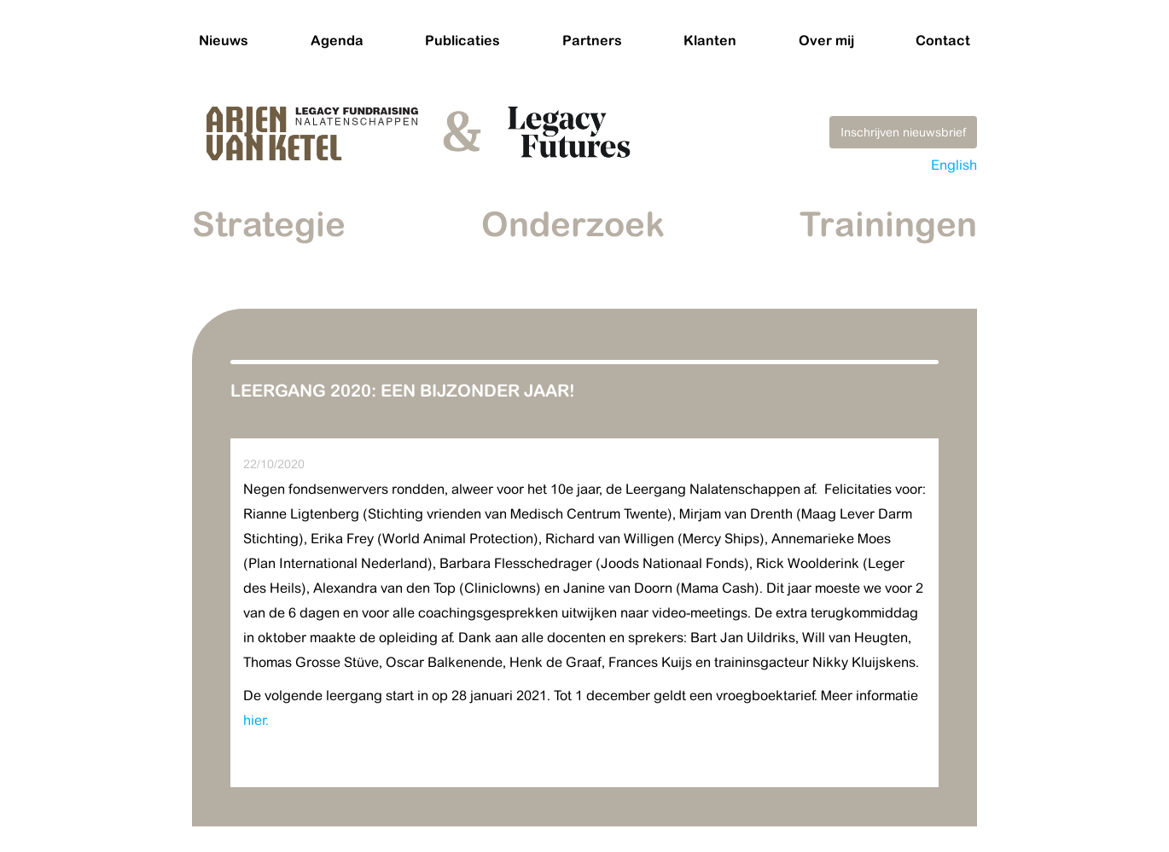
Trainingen (888, 224)
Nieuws (223, 40)
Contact (943, 40)
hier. (256, 720)
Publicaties (462, 40)
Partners (592, 40)
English (954, 165)
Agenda (337, 40)
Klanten (709, 40)
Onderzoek (573, 224)
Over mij (826, 40)
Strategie (269, 224)
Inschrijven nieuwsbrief (903, 132)
